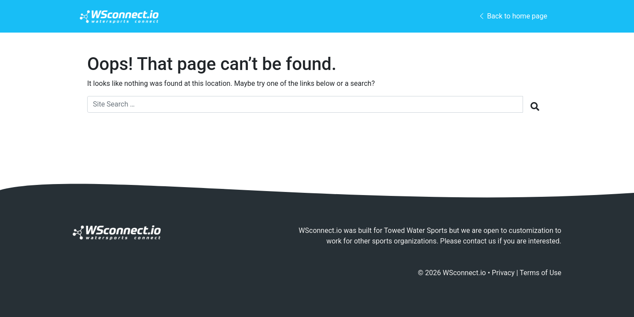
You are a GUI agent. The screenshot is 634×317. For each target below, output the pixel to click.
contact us (479, 241)
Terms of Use (540, 273)
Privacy (503, 273)
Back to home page (512, 16)
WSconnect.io (464, 273)
